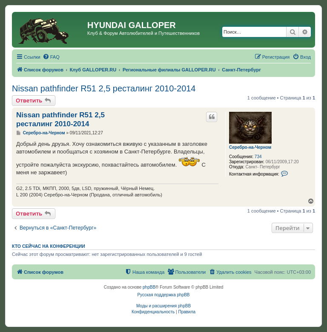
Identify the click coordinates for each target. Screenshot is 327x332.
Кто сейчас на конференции (48, 246)
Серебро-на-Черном (250, 147)
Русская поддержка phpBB (163, 294)
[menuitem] (51, 57)
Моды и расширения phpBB (163, 306)
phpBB (149, 287)
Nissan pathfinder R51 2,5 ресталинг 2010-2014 (104, 88)
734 (258, 156)
